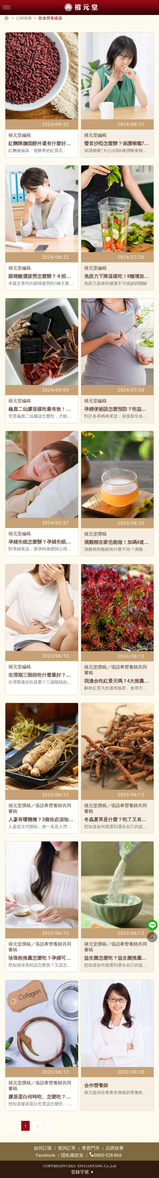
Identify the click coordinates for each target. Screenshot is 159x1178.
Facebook (45, 1155)
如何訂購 (43, 1148)
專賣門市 (91, 1148)
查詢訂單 (67, 1148)
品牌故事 (115, 1148)
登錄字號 (82, 1172)
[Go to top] (152, 937)
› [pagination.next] (48, 1126)
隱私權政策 (72, 1155)
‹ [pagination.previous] (14, 1126)
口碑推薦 (24, 18)
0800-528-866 (106, 1155)
